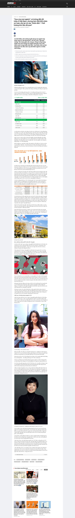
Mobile (8, 6)
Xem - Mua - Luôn (30, 6)
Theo (31, 454)
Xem (46, 469)
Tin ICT (14, 6)
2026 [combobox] (41, 469)
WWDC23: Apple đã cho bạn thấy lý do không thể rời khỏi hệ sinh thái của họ (27, 54)
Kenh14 (16, 0)
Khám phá (23, 6)
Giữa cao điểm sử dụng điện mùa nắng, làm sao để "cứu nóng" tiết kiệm (26, 59)
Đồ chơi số (44, 6)
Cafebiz (20, 0)
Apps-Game (39, 6)
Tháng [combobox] (37, 469)
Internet (19, 6)
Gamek (13, 0)
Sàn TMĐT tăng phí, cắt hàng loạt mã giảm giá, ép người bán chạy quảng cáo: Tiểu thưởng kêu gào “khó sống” (32, 481)
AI (11, 6)
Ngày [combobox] (33, 469)
